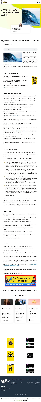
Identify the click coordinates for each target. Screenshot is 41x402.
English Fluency (21, 40)
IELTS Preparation (37, 384)
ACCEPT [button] (25, 400)
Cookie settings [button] (19, 400)
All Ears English (14, 379)
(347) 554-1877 (3, 390)
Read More (5, 320)
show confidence (21, 131)
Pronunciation (5, 308)
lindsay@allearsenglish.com (5, 388)
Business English (14, 383)
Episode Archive (13, 381)
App (28, 383)
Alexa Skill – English (30, 382)
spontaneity (15, 115)
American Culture (5, 40)
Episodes (21, 381)
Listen (29, 379)
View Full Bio (15, 31)
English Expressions (14, 40)
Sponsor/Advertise (38, 381)
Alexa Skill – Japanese (31, 381)
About (36, 379)
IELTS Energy (22, 379)
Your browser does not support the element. (20, 49)
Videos (12, 384)
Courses (36, 383)
